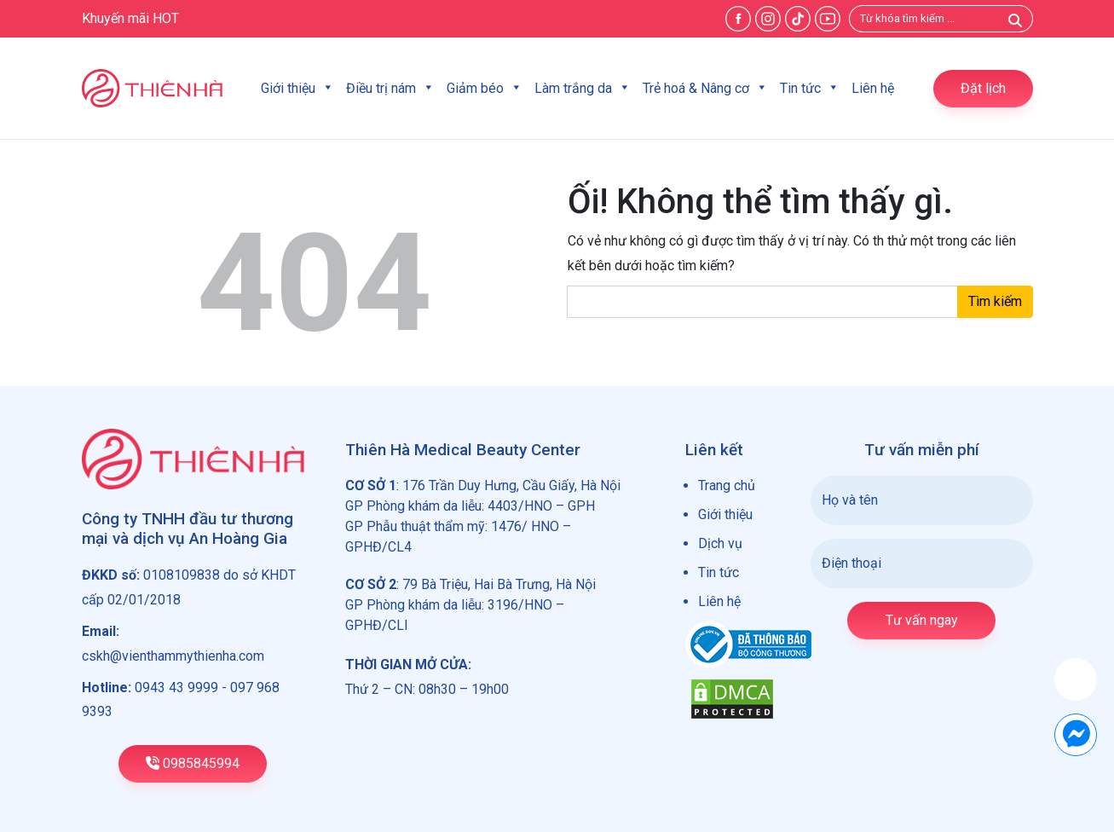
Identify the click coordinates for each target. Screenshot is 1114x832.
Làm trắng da (582, 88)
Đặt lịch (983, 88)
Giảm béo (484, 88)
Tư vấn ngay (922, 620)
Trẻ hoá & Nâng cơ (705, 88)
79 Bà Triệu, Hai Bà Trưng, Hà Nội (499, 584)
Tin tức (810, 88)
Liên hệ (872, 88)
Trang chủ (726, 485)
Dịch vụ (720, 543)
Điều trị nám (390, 88)
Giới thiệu (297, 88)
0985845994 (193, 763)
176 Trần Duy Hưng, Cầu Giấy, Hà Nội (511, 485)
